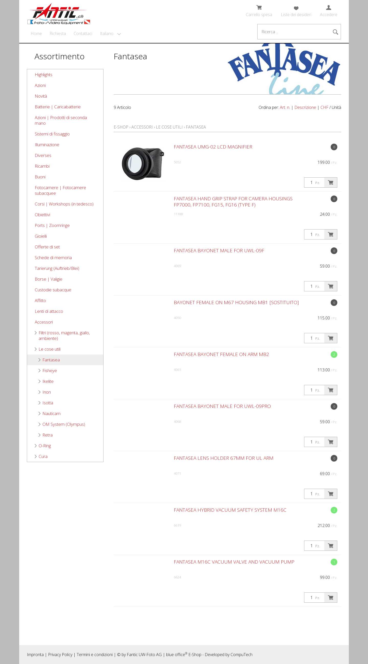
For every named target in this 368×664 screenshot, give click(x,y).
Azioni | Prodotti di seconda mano (61, 120)
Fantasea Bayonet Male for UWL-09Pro (222, 406)
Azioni (40, 85)
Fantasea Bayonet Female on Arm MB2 (221, 354)
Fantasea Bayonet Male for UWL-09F (219, 250)
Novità (41, 96)
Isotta (47, 403)
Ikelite (48, 381)
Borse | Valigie (48, 279)
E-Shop (121, 127)
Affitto (40, 300)
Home (36, 33)
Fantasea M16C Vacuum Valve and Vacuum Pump (234, 561)
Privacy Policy (60, 654)
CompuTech (241, 654)
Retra (47, 435)
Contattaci (83, 33)
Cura (43, 456)
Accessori (44, 322)
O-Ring (45, 446)
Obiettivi (42, 214)
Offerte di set (47, 247)
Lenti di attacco (49, 311)
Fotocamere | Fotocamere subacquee (60, 190)
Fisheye (49, 370)
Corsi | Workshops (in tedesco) (64, 204)
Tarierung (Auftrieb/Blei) (57, 268)
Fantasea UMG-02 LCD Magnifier (213, 146)
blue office (176, 654)
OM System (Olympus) (63, 424)
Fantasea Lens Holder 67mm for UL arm (223, 458)
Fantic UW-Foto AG (144, 654)
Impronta (35, 654)
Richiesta (58, 33)
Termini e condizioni (95, 654)
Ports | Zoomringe (52, 225)
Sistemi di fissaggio (52, 134)
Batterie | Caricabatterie (58, 107)
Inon (46, 392)
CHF (324, 107)
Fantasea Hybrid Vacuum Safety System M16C (230, 510)
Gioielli (41, 236)
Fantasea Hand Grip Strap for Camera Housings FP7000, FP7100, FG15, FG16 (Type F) (233, 201)
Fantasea (51, 360)
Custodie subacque (53, 290)
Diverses (43, 155)
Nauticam (51, 413)
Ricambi (42, 166)
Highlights (43, 74)
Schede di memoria (53, 257)
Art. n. (285, 107)
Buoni (40, 177)
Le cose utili (50, 349)
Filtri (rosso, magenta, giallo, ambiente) (64, 335)
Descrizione (305, 107)
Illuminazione (47, 144)
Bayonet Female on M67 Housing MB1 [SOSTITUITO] (236, 302)
